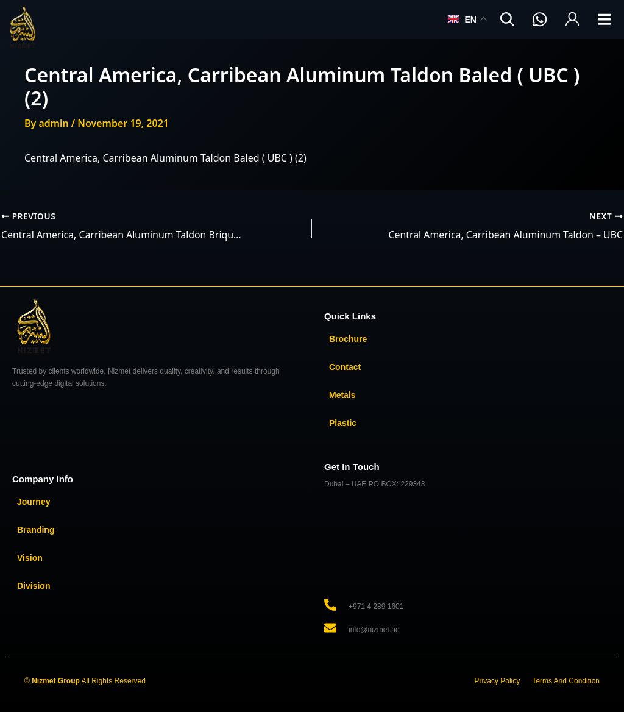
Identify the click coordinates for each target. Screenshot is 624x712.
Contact (345, 367)
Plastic (342, 423)
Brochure (348, 339)
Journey (33, 502)
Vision (30, 558)
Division (33, 586)
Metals (342, 395)
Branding (35, 530)
